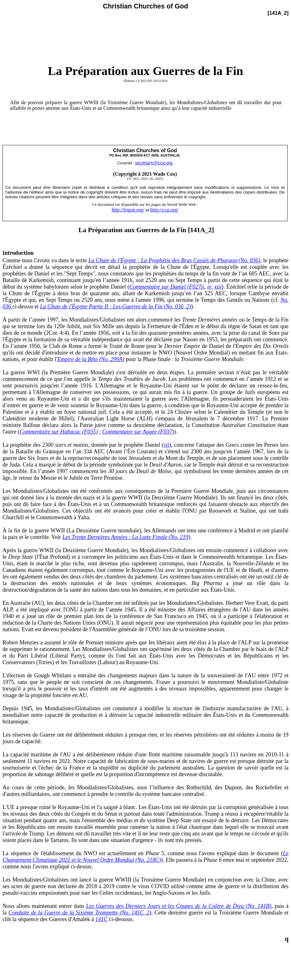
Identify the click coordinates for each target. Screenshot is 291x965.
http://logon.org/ (128, 209)
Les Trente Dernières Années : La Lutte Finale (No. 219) (126, 537)
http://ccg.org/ (164, 209)
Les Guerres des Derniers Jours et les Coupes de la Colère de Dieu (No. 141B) (178, 906)
